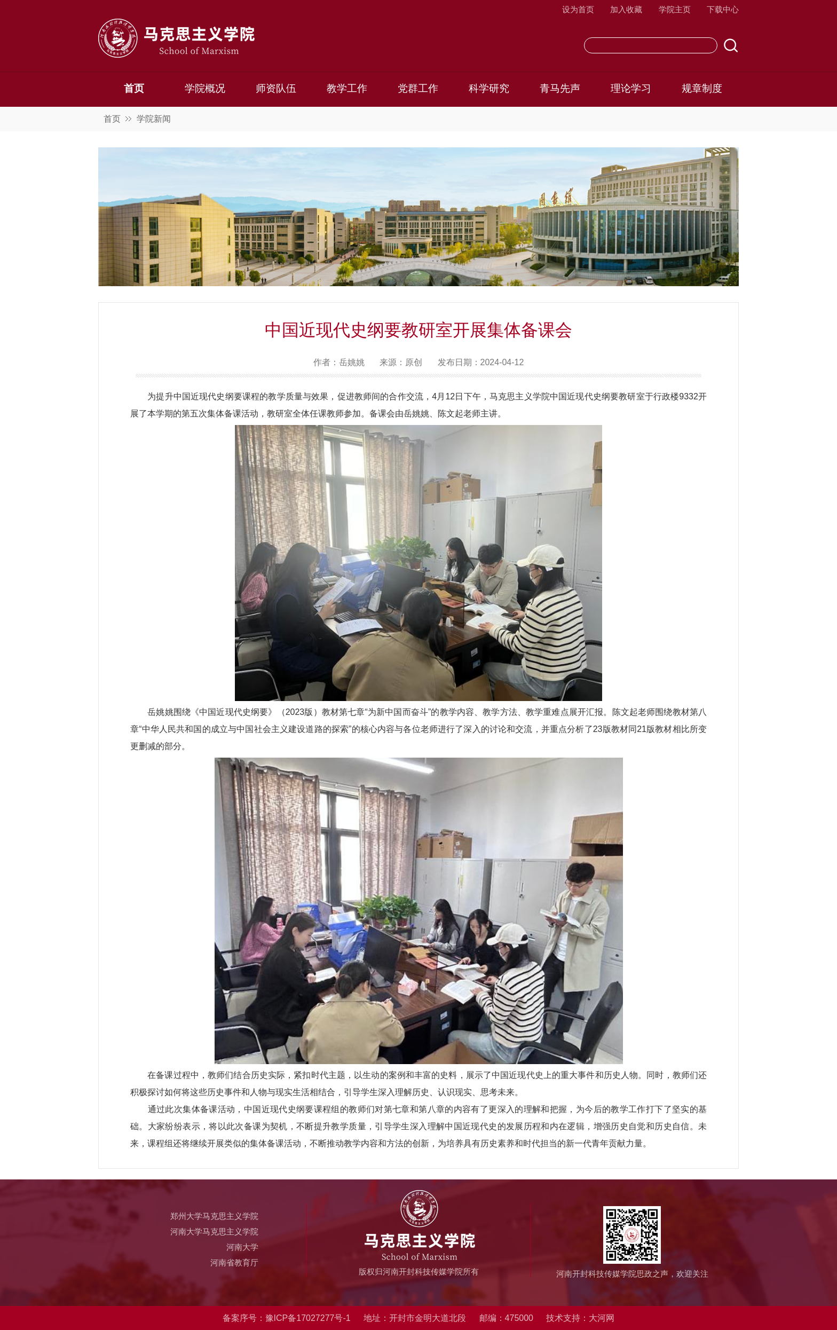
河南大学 (242, 1247)
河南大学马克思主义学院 (214, 1231)
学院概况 (205, 88)
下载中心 (723, 9)
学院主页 (675, 9)
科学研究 (489, 88)
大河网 (601, 1318)
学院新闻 (154, 118)
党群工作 (418, 88)
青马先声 (560, 88)
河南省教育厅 (234, 1262)
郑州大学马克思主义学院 (214, 1216)
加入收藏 (626, 9)
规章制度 (702, 88)
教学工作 (347, 88)
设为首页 (578, 9)
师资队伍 (276, 88)
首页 (134, 88)
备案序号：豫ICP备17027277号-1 (287, 1318)
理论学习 (631, 88)
